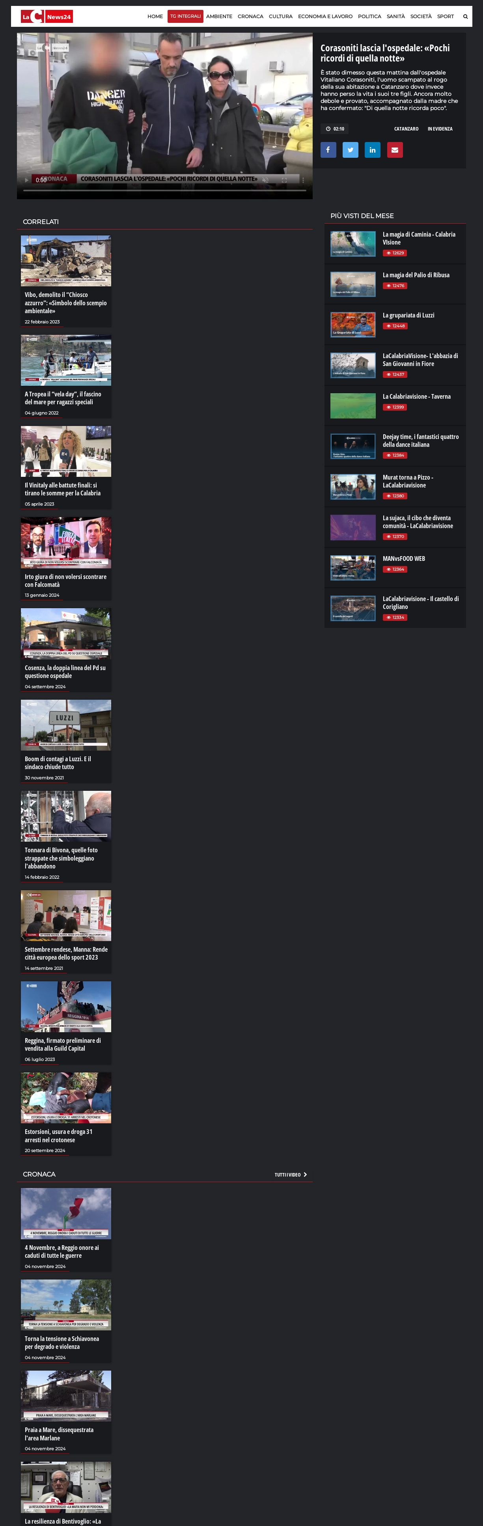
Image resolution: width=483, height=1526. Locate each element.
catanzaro (406, 128)
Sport (445, 16)
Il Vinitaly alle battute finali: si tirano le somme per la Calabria (63, 488)
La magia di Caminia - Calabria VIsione (419, 238)
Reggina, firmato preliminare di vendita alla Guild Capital (63, 1041)
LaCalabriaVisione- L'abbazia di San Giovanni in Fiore (420, 359)
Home (155, 16)
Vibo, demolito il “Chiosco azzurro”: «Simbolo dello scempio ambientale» (66, 302)
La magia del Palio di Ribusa (416, 275)
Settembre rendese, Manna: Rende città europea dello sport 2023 (66, 950)
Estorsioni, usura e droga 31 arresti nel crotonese (59, 1132)
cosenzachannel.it (421, 1423)
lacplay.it (340, 1407)
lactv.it (337, 1415)
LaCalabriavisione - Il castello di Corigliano (421, 602)
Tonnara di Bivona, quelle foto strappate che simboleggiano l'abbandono (61, 856)
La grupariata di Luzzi (409, 315)
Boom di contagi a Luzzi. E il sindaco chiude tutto (58, 761)
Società (421, 16)
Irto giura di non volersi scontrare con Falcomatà (65, 579)
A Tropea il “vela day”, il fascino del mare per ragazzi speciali (63, 397)
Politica (369, 16)
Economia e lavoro (325, 16)
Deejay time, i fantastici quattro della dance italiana (421, 440)
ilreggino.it (412, 1415)
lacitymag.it (413, 1407)
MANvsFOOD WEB (404, 558)
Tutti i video (291, 1171)
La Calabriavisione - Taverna (417, 396)
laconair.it (341, 1423)
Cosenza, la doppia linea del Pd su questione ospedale (65, 670)
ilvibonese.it (413, 1430)
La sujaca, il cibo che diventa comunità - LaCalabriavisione (418, 522)
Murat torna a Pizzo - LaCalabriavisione (408, 481)
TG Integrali (185, 16)
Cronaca (250, 16)
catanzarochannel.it (424, 1438)
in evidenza (440, 128)
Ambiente (219, 16)
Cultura (281, 16)
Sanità (396, 16)
